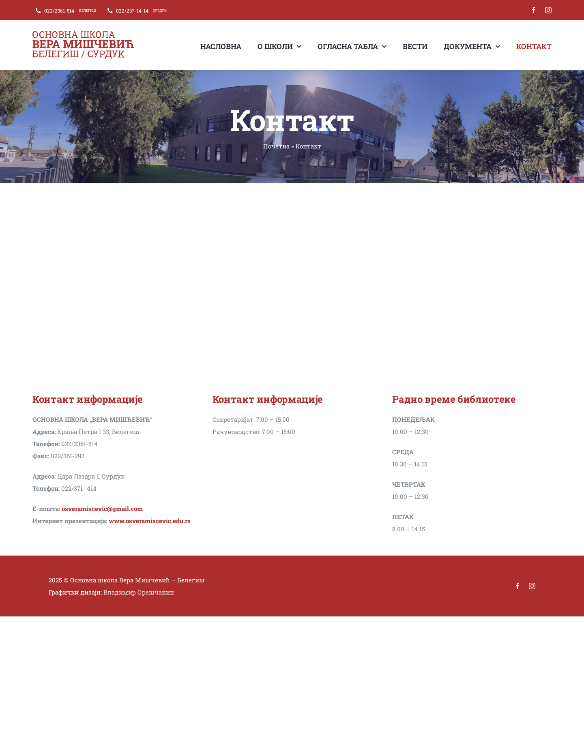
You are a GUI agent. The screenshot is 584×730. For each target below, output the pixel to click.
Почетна (276, 146)
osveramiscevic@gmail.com (102, 509)
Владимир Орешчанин (138, 592)
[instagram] (548, 10)
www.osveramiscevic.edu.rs (150, 521)
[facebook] (533, 10)
